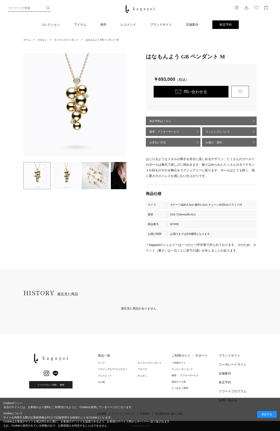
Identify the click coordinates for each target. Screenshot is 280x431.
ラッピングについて (218, 131)
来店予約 (225, 24)
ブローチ (142, 369)
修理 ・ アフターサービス (185, 375)
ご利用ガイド (179, 362)
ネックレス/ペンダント (150, 362)
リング (101, 362)
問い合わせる (195, 92)
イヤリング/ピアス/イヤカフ (112, 369)
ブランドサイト (161, 24)
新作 (103, 24)
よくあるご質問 (180, 388)
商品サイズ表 (179, 381)
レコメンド (128, 24)
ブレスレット (105, 375)
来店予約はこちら (160, 121)
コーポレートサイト (233, 364)
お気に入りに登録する (240, 92)
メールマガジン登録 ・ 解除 (50, 385)
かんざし (142, 375)
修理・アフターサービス (164, 131)
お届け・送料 (214, 142)
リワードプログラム (233, 391)
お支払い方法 (157, 142)
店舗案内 (192, 24)
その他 (101, 382)
